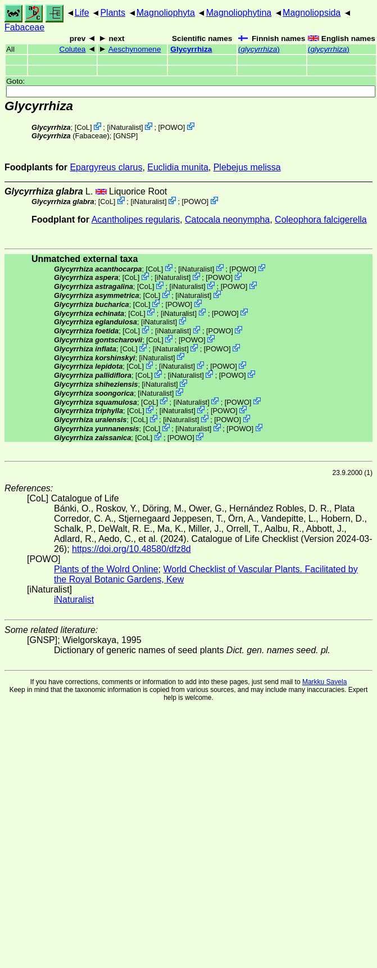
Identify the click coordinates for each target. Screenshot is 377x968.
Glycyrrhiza (191, 49)
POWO (171, 127)
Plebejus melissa (247, 167)
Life (82, 12)
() (259, 49)
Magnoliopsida (311, 12)
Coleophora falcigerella (321, 219)
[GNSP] (125, 136)
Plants (112, 12)
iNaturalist (125, 127)
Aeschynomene (134, 49)
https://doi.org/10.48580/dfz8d (131, 549)
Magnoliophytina (239, 12)
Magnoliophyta (166, 12)
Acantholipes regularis (136, 219)
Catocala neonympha (227, 219)
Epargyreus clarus (106, 167)
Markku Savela (324, 682)
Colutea (73, 49)
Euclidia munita (177, 167)
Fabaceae (24, 27)
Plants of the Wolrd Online (106, 569)
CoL (82, 127)
